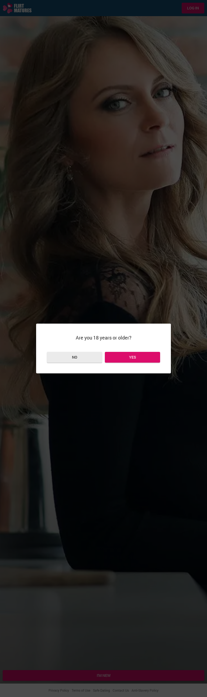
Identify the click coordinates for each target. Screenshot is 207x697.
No (74, 357)
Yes (132, 357)
